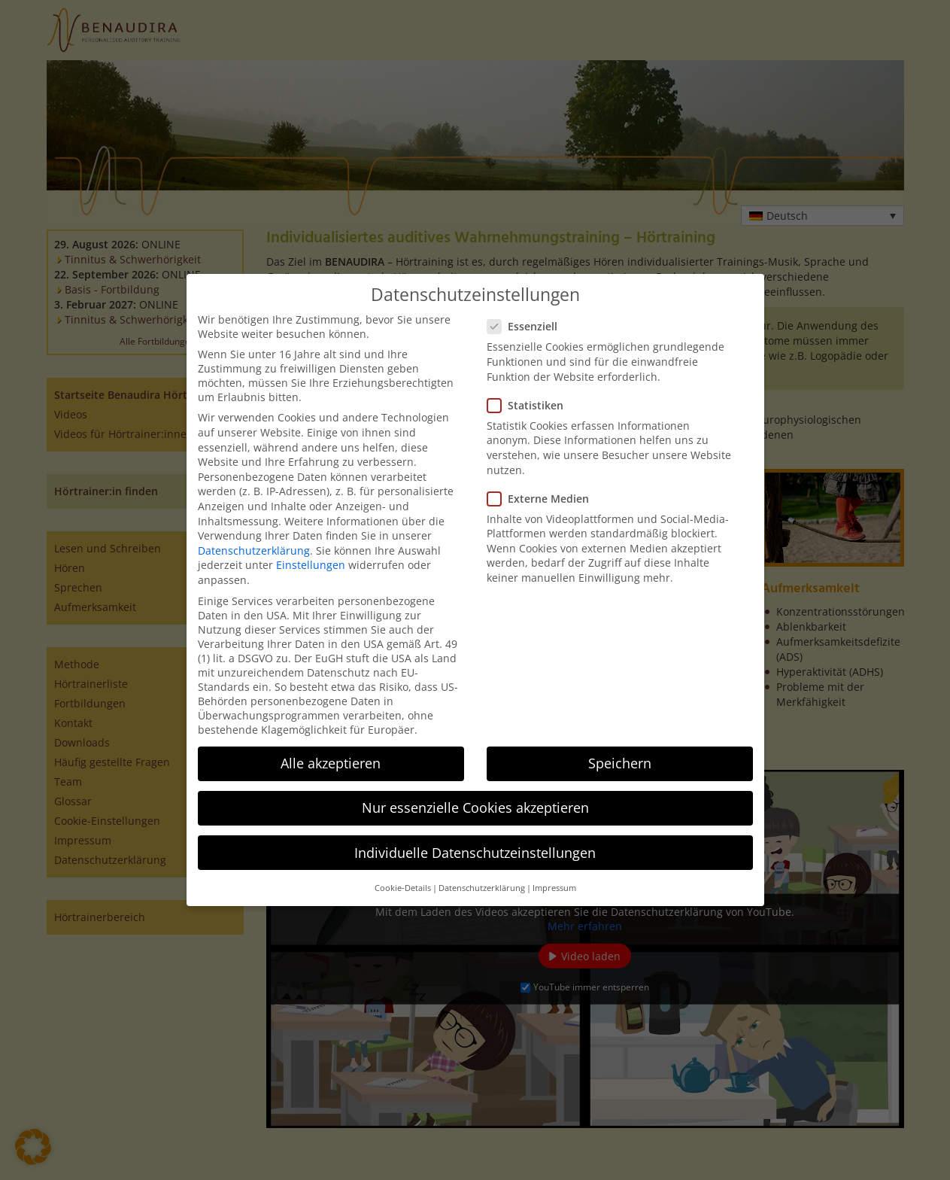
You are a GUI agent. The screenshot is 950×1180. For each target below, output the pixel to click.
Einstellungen (310, 565)
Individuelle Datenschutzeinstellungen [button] (475, 853)
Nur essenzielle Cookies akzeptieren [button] (475, 807)
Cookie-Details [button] (403, 888)
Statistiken (530, 405)
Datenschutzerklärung (254, 550)
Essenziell (527, 326)
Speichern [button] (619, 763)
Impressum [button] (554, 888)
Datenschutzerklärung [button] (482, 888)
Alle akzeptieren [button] (331, 763)
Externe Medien (543, 498)
